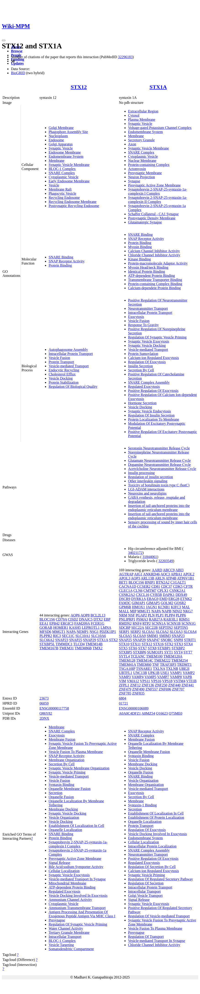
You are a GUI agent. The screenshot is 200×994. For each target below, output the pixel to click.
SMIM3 (165, 636)
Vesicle (54, 185)
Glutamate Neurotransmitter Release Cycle (159, 460)
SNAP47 (153, 640)
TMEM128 (127, 660)
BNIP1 (150, 582)
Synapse (134, 181)
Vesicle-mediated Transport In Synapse (77, 879)
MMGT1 (58, 632)
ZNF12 (135, 685)
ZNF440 (174, 685)
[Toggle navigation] (3, 40)
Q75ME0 (175, 713)
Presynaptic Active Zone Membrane (154, 185)
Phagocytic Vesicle (62, 193)
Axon (132, 144)
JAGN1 (151, 607)
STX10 (124, 644)
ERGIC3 (67, 623)
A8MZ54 (148, 713)
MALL (124, 611)
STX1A (158, 87)
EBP (107, 619)
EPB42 (54, 623)
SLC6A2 (162, 632)
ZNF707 (178, 689)
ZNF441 (188, 685)
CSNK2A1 (177, 591)
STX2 (113, 640)
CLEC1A (126, 591)
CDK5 (178, 586)
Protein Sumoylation (143, 354)
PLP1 (160, 615)
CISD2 (73, 619)
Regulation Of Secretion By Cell (152, 867)
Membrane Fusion (62, 739)
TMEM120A (172, 656)
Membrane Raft (60, 189)
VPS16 (156, 681)
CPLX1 (162, 591)
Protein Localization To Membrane (153, 419)
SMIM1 (152, 636)
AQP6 (75, 615)
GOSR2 (180, 603)
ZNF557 (151, 689)
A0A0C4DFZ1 (130, 713)
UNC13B (140, 673)
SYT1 (168, 652)
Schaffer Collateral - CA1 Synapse (153, 214)
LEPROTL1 (91, 627)
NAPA (71, 632)
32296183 (125, 57)
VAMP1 (176, 673)
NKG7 (188, 611)
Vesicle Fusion (59, 358)
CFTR (188, 586)
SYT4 (178, 652)
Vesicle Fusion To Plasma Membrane (76, 752)
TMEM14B (94, 644)
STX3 (178, 644)
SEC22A (137, 627)
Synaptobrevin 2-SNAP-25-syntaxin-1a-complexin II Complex (157, 200)
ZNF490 (138, 689)
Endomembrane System (66, 156)
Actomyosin (137, 169)
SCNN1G (189, 623)
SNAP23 (61, 640)
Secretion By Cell (141, 370)
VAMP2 (189, 673)
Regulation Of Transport (146, 937)
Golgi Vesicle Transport (145, 895)
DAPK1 (169, 595)
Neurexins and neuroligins (147, 493)
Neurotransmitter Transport (148, 308)
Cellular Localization (64, 871)
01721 (123, 703)
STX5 (123, 648)
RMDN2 (125, 623)
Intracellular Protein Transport (71, 354)
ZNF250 (161, 685)
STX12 (79, 87)
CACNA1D (127, 586)
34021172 (135, 553)
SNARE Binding (61, 257)
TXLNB (172, 669)
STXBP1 (164, 648)
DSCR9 (124, 599)
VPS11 (145, 681)
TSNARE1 (144, 669)
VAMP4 (138, 677)
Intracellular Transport (65, 937)
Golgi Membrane (61, 128)
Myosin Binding (140, 247)
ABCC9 (169, 570)
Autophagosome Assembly (68, 349)
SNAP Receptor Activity (67, 261)
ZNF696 (165, 689)
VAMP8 (176, 677)
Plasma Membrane (141, 119)
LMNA (105, 627)
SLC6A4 (190, 632)
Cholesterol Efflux (62, 374)
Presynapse (57, 920)
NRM (123, 615)
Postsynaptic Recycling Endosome (74, 206)
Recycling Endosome (64, 197)
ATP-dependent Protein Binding (151, 276)
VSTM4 (179, 681)
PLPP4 (170, 615)
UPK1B (154, 673)
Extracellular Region (143, 111)
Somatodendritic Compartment (71, 949)
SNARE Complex (62, 173)
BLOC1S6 (47, 619)
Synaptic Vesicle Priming (67, 772)
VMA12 (133, 681)
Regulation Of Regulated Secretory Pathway (160, 879)
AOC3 (165, 574)
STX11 (135, 644)
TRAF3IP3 (168, 664)
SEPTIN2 (166, 627)
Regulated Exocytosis (144, 386)
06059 (44, 703)
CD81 (155, 586)
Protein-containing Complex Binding (155, 284)
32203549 (165, 561)
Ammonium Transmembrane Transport (77, 908)
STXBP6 (139, 652)
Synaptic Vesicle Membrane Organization (79, 768)
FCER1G (98, 623)
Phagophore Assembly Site (68, 132)
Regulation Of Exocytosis (147, 362)
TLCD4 (79, 644)
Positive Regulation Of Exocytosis (153, 391)
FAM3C (125, 603)
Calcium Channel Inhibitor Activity (154, 251)
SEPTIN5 (181, 627)
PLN (151, 615)
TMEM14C (144, 660)
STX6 (133, 648)
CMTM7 (149, 591)
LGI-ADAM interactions (146, 489)
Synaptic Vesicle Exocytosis (148, 341)
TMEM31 (66, 648)
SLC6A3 (176, 632)
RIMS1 (184, 619)
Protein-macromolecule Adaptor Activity (158, 263)
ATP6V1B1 (185, 578)
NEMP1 (82, 632)
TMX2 (97, 648)
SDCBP (124, 627)
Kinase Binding (139, 259)
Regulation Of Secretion (146, 883)
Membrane (56, 161)
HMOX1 (138, 607)
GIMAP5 (153, 603)
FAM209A (82, 623)
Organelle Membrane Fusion (70, 789)
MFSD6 (45, 632)
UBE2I (184, 669)
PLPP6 (181, 615)
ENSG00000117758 (54, 708)
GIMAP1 (138, 603)
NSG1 (94, 632)
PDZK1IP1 (108, 632)
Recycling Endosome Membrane (73, 202)
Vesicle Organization (64, 817)
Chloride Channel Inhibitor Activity (154, 255)
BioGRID (18, 73)
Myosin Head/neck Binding (148, 267)
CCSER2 (143, 586)
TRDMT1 (184, 664)
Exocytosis (136, 317)
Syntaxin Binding (61, 785)
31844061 (149, 557)
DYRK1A (138, 599)
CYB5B (156, 595)
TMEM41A (127, 664)
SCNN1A (159, 623)
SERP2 (135, 632)
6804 (122, 698)
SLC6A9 (139, 636)
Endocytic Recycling (64, 370)
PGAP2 (141, 615)
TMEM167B (48, 648)
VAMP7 (163, 677)
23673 (44, 698)
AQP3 (135, 578)
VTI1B (191, 681)
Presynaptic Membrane (145, 173)
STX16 (158, 644)
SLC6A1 (148, 632)
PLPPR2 (45, 636)
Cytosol (133, 115)
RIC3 (57, 636)
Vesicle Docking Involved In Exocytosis (78, 895)
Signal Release (59, 863)
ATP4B (171, 578)
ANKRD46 (151, 574)
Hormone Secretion (142, 403)
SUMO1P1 (155, 652)
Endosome (56, 140)
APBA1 (176, 574)
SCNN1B (174, 623)
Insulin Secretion (140, 366)
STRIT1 (190, 640)
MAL (186, 607)
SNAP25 (75, 640)
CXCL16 (142, 595)
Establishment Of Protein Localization (156, 817)
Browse (16, 51)
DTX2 (98, 619)
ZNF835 (138, 693)
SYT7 (188, 652)
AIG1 (138, 574)
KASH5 (75, 627)
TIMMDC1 (64, 644)
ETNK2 (186, 599)
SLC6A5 (125, 636)
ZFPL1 (124, 685)
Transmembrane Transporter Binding (155, 280)
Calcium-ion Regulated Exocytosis (153, 358)
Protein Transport (61, 362)
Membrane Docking (63, 809)
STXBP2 (178, 648)
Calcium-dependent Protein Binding (154, 288)
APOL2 (189, 574)
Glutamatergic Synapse (145, 222)
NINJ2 (177, 611)
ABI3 (179, 570)
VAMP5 (150, 677)
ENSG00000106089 (134, 708)
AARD (157, 570)
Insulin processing (141, 473)
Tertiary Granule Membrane (69, 932)
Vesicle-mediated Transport (69, 366)
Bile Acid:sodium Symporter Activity (76, 867)
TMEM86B (83, 648)
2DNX (44, 718)
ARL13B (147, 578)
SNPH (178, 640)
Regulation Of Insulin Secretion (151, 415)
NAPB (166, 611)
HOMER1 (60, 627)
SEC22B (151, 627)
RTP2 (146, 623)
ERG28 (173, 599)
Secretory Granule (141, 140)
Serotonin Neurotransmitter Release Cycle (159, 448)
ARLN (160, 578)
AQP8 (84, 615)
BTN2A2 (163, 582)
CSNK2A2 (127, 595)
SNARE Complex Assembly (149, 382)
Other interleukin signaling (147, 481)
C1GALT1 (178, 582)
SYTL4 (124, 656)
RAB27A (156, 619)
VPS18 (167, 681)
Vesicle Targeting (61, 945)
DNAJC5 (86, 619)
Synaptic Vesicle (61, 148)
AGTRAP (126, 574)
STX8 (152, 648)
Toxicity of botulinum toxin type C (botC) (158, 485)
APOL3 (124, 578)
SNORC (167, 640)
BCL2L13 (97, 615)
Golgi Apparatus (61, 144)
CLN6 (137, 591)
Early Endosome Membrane (69, 181)
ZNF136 (148, 685)
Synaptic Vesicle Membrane (69, 165)
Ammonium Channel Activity (70, 900)
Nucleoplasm (58, 136)
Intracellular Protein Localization (152, 846)
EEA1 (43, 623)
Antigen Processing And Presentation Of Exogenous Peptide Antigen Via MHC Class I (82, 914)
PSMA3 (142, 619)
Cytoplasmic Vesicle (64, 177)
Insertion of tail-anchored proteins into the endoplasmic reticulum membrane (159, 508)
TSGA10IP (127, 669)
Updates (17, 63)
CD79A (61, 619)
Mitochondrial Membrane (67, 883)
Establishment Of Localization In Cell (76, 826)
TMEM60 (144, 664)
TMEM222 (162, 660)
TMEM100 (154, 656)
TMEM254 (179, 660)
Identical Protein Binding (146, 271)
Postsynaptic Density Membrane (152, 218)
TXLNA (159, 669)
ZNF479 (125, 689)
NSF (131, 615)
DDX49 (181, 595)
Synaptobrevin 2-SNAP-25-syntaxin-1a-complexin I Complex (157, 191)
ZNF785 (125, 693)
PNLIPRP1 (127, 619)
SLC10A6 (98, 636)
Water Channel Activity (66, 928)
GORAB (45, 627)
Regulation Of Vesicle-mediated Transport (159, 916)
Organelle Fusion (61, 797)
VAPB (187, 677)
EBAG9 (152, 599)
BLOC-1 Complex (62, 169)
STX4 (188, 644)
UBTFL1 (125, 673)
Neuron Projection (141, 177)
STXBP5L (47, 644)
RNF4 (137, 623)
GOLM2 (167, 603)
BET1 (123, 582)
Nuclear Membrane (142, 161)
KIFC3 (176, 607)
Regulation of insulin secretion (150, 477)
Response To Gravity (143, 325)
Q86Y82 (45, 713)
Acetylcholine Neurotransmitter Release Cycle (162, 469)
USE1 (164, 673)
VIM (122, 681)
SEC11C (68, 636)
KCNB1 (164, 607)
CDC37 (166, 586)
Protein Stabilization (64, 382)
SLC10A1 (82, 636)
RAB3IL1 (170, 619)
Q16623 (162, 713)
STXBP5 (125, 652)
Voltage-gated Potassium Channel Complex (160, 128)
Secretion (55, 793)
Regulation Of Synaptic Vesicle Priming (157, 337)
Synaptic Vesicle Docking (147, 345)
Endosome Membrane (65, 152)
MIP (133, 611)
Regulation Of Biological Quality (73, 386)
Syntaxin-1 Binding (142, 805)
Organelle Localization (65, 830)
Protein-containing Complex (149, 165)
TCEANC (138, 656)
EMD (163, 599)
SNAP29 (89, 640)
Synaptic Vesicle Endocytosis (149, 411)
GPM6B (125, 607)
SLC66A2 (46, 640)
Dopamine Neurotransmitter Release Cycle (159, 465)
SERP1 (124, 632)
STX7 (142, 648)
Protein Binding (60, 265)
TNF (155, 664)
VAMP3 (125, 677)
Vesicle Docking (61, 378)
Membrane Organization (66, 760)
